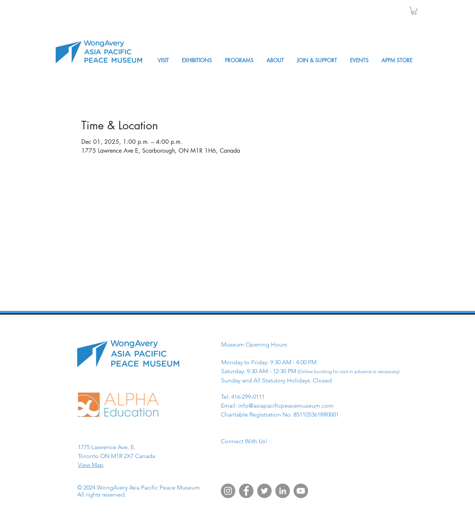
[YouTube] (301, 491)
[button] (414, 10)
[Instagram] (228, 491)
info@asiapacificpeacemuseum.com (286, 405)
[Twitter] (264, 491)
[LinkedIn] (282, 491)
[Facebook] (246, 491)
